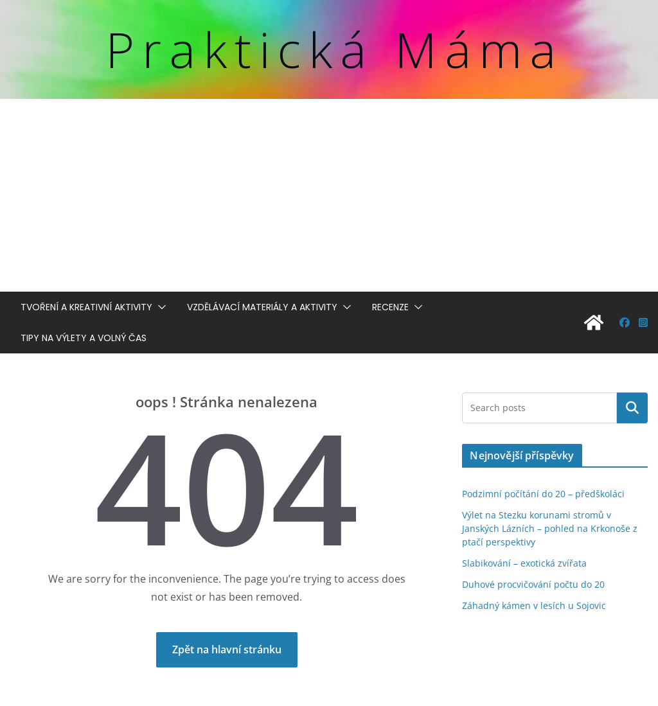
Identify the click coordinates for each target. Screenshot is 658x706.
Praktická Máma (334, 49)
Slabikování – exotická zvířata (524, 563)
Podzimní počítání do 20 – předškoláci (543, 494)
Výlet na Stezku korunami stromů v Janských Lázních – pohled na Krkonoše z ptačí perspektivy (549, 528)
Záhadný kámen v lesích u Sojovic (534, 605)
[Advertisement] (329, 195)
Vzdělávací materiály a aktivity (262, 307)
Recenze (390, 307)
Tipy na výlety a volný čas (84, 337)
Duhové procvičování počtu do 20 (533, 584)
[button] (159, 307)
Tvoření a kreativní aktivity (86, 307)
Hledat (632, 408)
